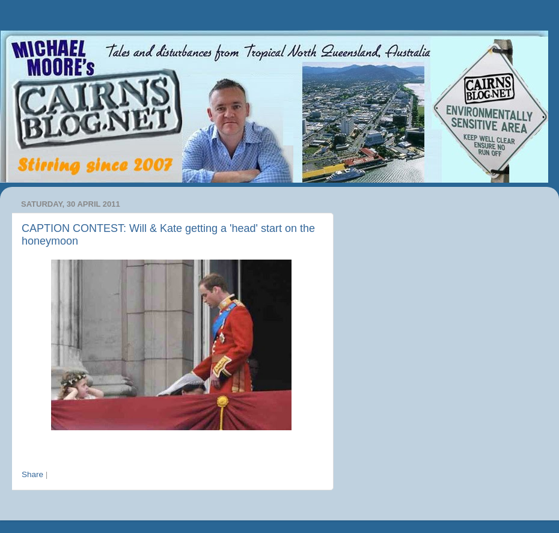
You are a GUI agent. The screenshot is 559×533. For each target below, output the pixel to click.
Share (32, 474)
